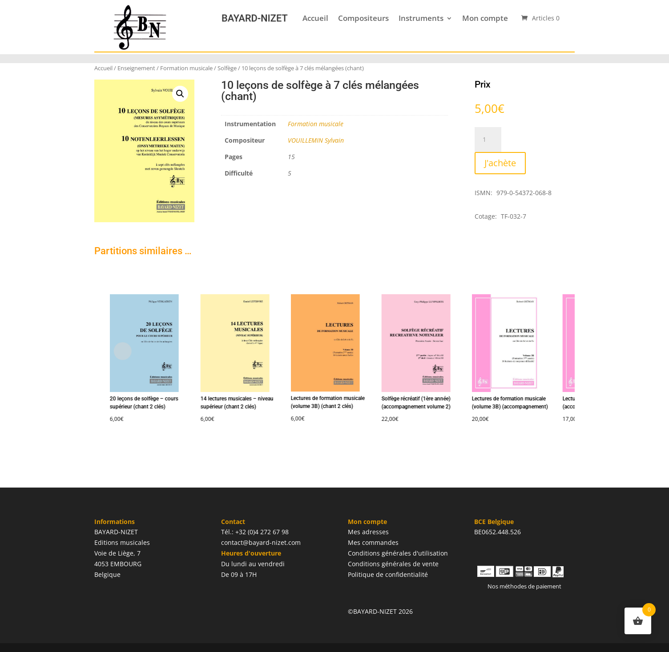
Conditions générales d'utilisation (398, 553)
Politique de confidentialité (388, 574)
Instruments (421, 18)
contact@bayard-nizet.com (261, 542)
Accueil (315, 18)
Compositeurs (363, 18)
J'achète (500, 163)
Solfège (227, 68)
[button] (180, 94)
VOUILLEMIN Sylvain (316, 140)
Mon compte (485, 18)
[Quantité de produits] (488, 139)
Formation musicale (186, 68)
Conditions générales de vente (393, 564)
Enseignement (136, 68)
